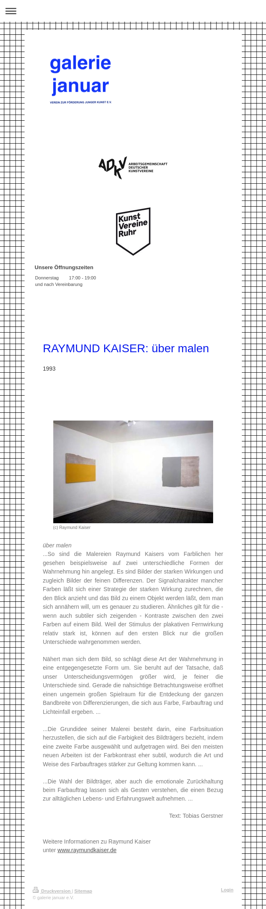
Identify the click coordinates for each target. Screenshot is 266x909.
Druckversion (52, 891)
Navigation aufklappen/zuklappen (133, 11)
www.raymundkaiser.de (86, 850)
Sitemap (83, 891)
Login (227, 889)
